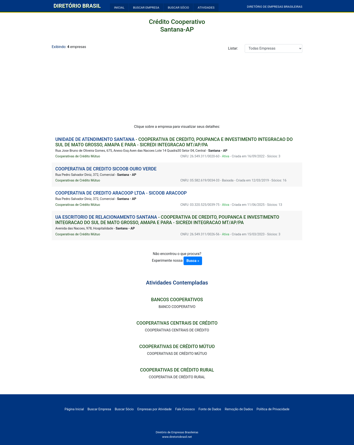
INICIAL (119, 7)
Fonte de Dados (209, 409)
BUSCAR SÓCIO (178, 7)
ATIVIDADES (206, 7)
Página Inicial (74, 409)
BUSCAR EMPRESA (146, 7)
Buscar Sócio (124, 409)
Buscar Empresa (99, 409)
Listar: (233, 48)
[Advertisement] (177, 90)
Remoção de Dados (239, 409)
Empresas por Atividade (154, 409)
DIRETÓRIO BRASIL (77, 6)
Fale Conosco (185, 409)
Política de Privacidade (272, 409)
